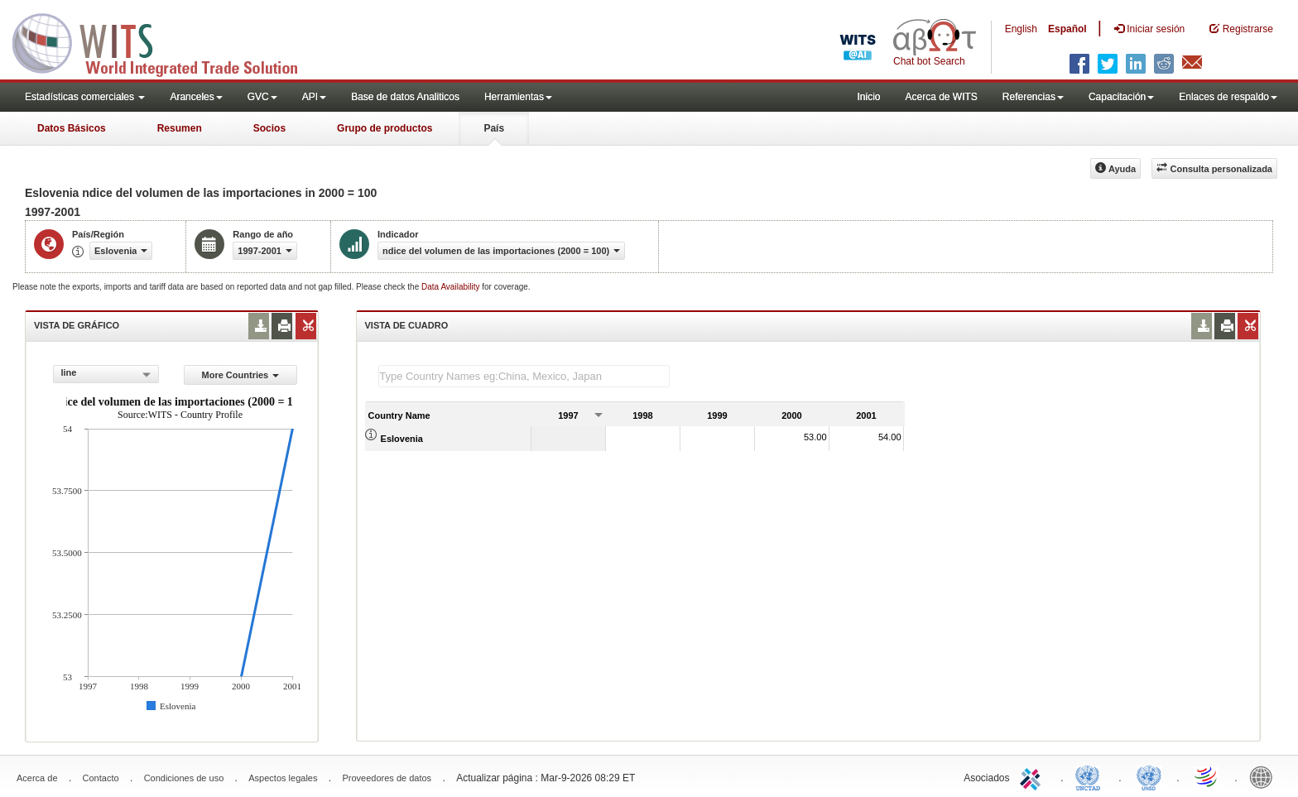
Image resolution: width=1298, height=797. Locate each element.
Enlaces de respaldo (1228, 97)
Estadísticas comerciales (85, 97)
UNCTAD (1091, 776)
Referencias (1033, 97)
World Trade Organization (1206, 776)
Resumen (179, 128)
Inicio (868, 97)
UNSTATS (1149, 776)
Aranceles (196, 97)
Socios (269, 128)
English (1021, 29)
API (314, 97)
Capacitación (1121, 97)
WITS (165, 41)
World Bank (1264, 776)
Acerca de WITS (941, 97)
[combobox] (106, 374)
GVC (262, 97)
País (493, 128)
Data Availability (451, 286)
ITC (1033, 776)
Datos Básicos (71, 128)
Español (1067, 29)
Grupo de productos (384, 128)
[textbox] (524, 376)
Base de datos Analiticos (405, 97)
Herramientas (518, 97)
